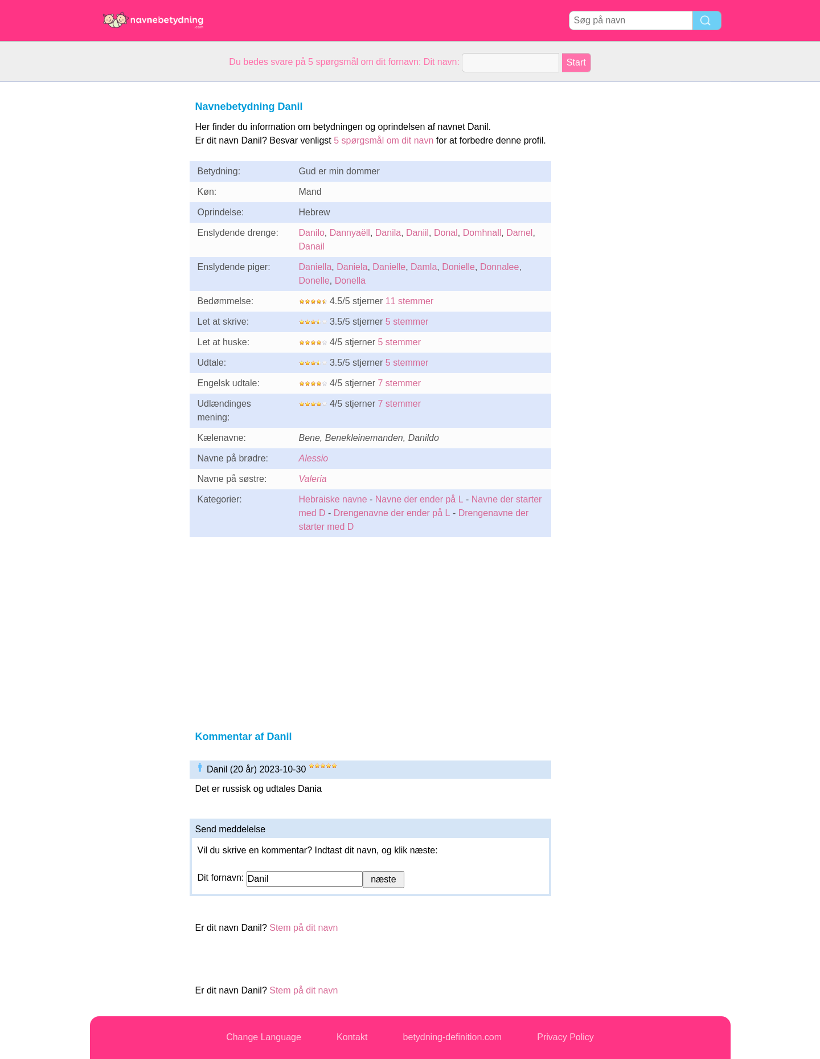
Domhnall (482, 233)
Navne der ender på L (419, 499)
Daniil (417, 233)
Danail (312, 246)
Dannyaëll (350, 233)
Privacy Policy (565, 1037)
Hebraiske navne (333, 499)
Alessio (314, 458)
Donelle (314, 280)
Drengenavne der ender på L (392, 513)
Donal (446, 233)
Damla (424, 267)
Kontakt (352, 1037)
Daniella (315, 267)
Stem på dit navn (303, 928)
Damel (519, 233)
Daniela (352, 267)
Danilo (312, 233)
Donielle (458, 267)
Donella (350, 280)
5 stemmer (407, 321)
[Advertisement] (135, 253)
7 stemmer (399, 383)
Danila (388, 233)
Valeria (313, 479)
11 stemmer (409, 301)
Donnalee (499, 267)
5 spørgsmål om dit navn (383, 140)
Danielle (388, 267)
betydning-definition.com (452, 1037)
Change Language (263, 1037)
